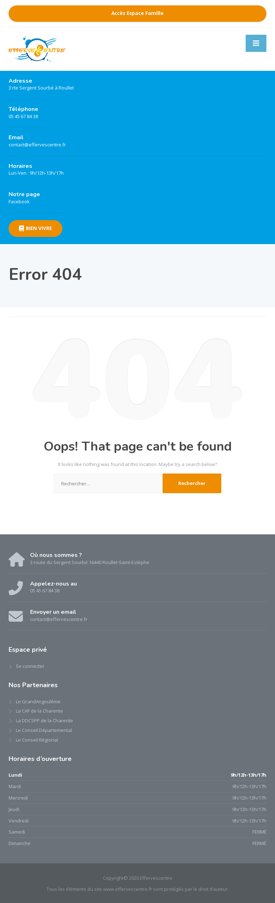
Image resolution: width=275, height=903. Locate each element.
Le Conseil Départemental (44, 730)
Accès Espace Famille (137, 13)
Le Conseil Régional (37, 740)
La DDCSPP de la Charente (44, 720)
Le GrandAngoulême (38, 701)
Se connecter (30, 666)
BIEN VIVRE (35, 228)
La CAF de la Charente (39, 711)
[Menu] (256, 43)
